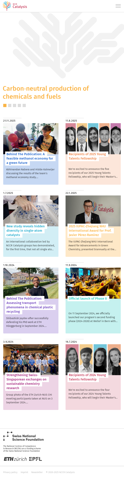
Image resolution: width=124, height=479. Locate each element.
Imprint (24, 472)
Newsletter (37, 472)
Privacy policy (10, 472)
